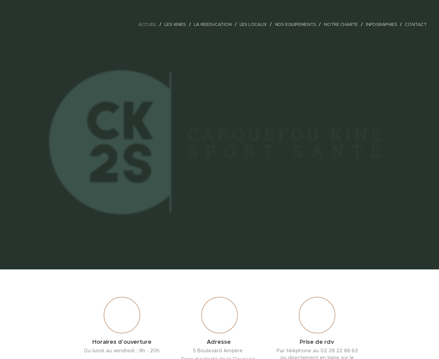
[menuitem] (150, 24)
